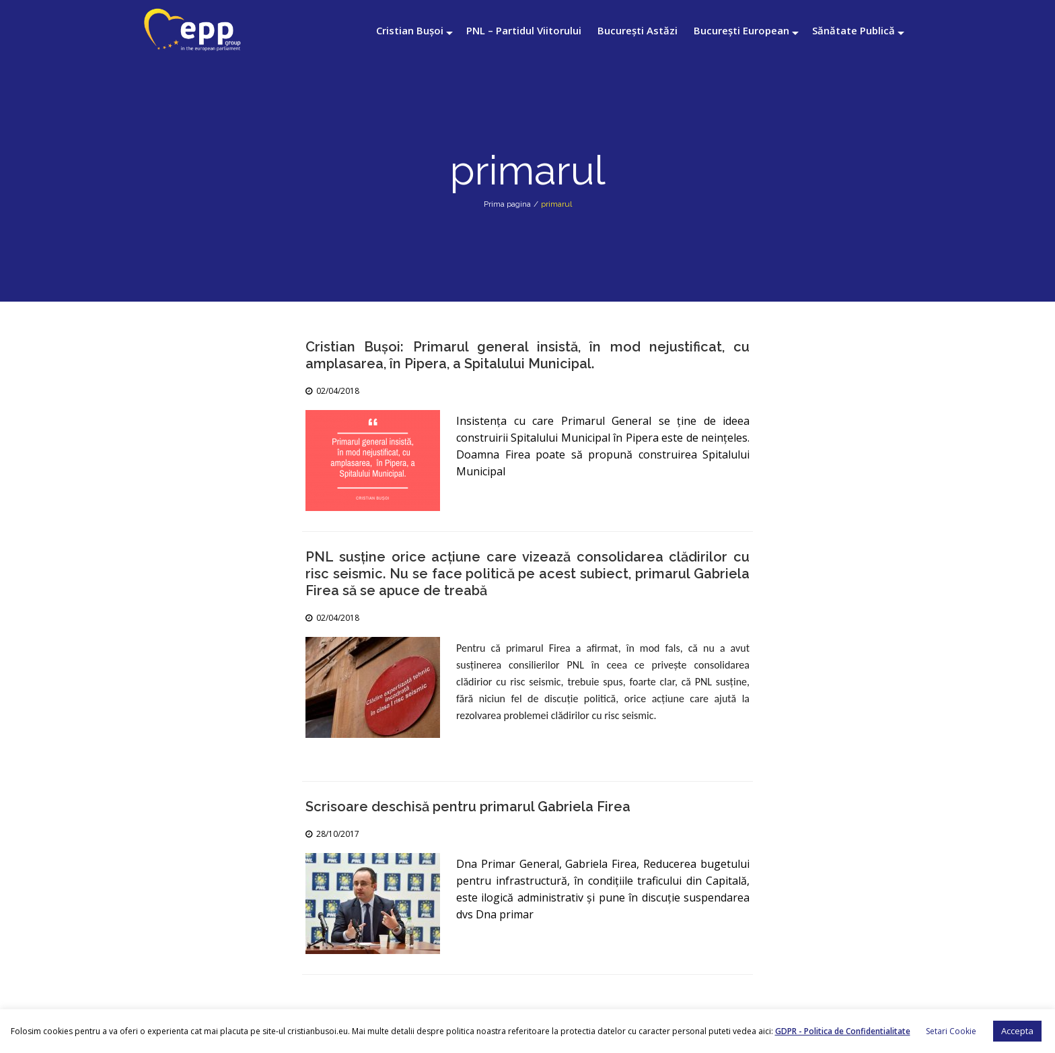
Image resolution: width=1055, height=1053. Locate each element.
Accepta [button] (1017, 1031)
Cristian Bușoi (409, 30)
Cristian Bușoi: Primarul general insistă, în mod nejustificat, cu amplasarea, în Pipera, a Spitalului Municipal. (527, 355)
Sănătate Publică (853, 30)
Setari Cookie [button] (951, 1031)
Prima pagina (507, 204)
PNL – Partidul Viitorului (523, 30)
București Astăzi (637, 30)
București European (741, 30)
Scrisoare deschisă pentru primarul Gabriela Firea (467, 807)
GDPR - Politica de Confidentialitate (842, 1031)
